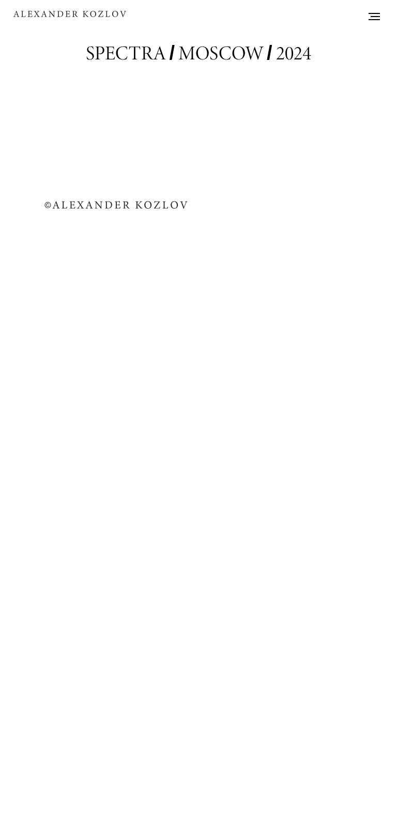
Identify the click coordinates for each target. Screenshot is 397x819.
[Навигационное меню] (374, 16)
